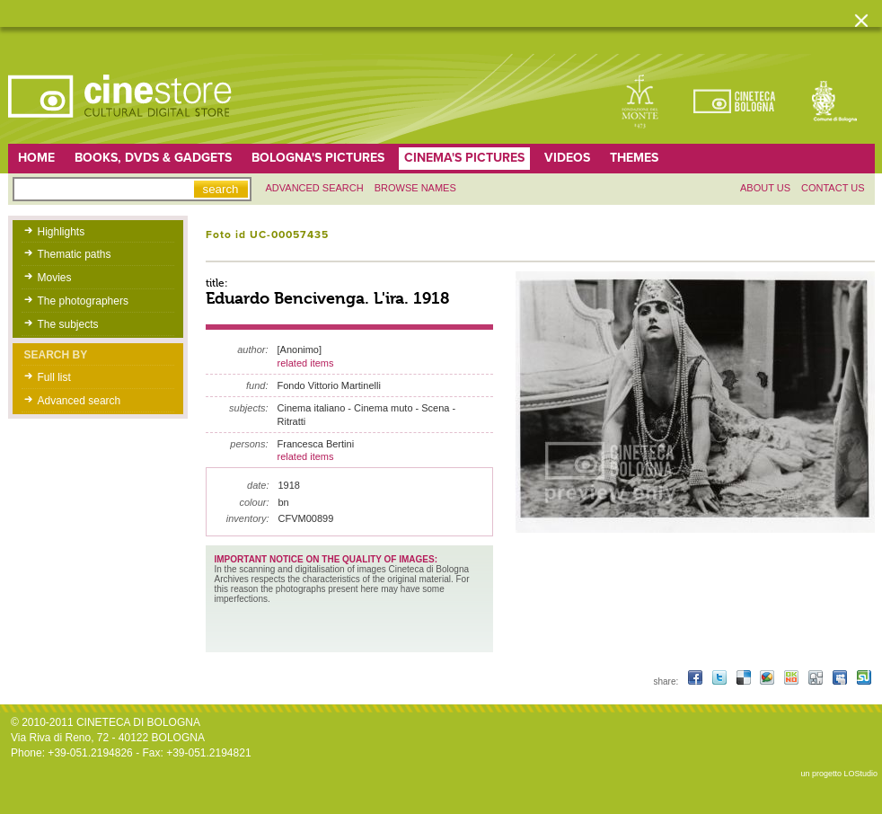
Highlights (61, 232)
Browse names (415, 187)
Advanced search (315, 187)
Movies (55, 277)
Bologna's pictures (317, 157)
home (36, 157)
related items (306, 363)
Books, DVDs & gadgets (153, 157)
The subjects (68, 324)
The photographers (83, 301)
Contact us (833, 187)
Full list (54, 377)
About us (765, 187)
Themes (634, 157)
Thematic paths (74, 254)
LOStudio (860, 773)
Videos (567, 157)
